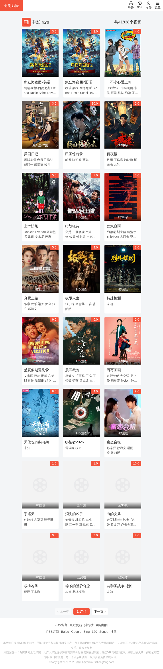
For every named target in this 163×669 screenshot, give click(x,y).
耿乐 (34, 304)
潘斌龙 (84, 380)
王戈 (89, 376)
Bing (86, 631)
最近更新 (76, 625)
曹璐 (85, 160)
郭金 (48, 304)
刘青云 (70, 520)
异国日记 (31, 154)
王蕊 (89, 304)
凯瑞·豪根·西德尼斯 (37, 88)
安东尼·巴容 (43, 237)
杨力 (78, 448)
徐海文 (121, 448)
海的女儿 (114, 514)
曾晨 (72, 237)
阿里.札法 (117, 93)
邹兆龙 (81, 237)
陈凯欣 (77, 160)
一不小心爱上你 (119, 82)
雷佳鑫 (70, 448)
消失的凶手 (74, 514)
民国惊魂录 (74, 154)
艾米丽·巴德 (32, 376)
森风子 (41, 160)
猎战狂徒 (72, 226)
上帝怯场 (31, 226)
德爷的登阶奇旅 (77, 586)
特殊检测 (114, 298)
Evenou (40, 232)
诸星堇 (38, 164)
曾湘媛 (115, 453)
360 (94, 631)
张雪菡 (80, 304)
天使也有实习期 (36, 442)
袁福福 (38, 520)
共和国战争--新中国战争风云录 (122, 586)
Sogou (103, 631)
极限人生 (72, 298)
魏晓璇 (128, 160)
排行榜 (89, 625)
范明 (110, 160)
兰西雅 (80, 376)
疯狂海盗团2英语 (37, 82)
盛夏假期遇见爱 (36, 370)
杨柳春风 (31, 586)
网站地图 (102, 625)
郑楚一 (70, 232)
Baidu (65, 631)
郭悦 (27, 592)
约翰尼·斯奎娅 (116, 232)
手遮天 (29, 514)
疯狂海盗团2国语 (78, 82)
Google (76, 631)
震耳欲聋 (72, 370)
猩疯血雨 (114, 226)
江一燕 (74, 524)
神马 (113, 631)
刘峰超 (28, 520)
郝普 (68, 160)
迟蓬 (75, 380)
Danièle (29, 232)
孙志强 (111, 448)
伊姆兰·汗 (113, 88)
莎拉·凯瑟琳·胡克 (39, 380)
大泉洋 (124, 376)
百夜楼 (112, 154)
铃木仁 (125, 380)
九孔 (117, 164)
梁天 (41, 304)
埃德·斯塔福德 (75, 592)
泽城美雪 (30, 160)
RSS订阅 (52, 631)
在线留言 (61, 625)
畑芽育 (115, 380)
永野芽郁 (113, 376)
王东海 (35, 592)
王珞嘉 (118, 160)
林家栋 (80, 520)
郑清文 (32, 309)
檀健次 (70, 376)
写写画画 (114, 370)
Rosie (34, 93)
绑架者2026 (74, 442)
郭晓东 (84, 524)
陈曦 (27, 304)
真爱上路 (31, 298)
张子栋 (70, 304)
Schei (42, 93)
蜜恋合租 (114, 442)
